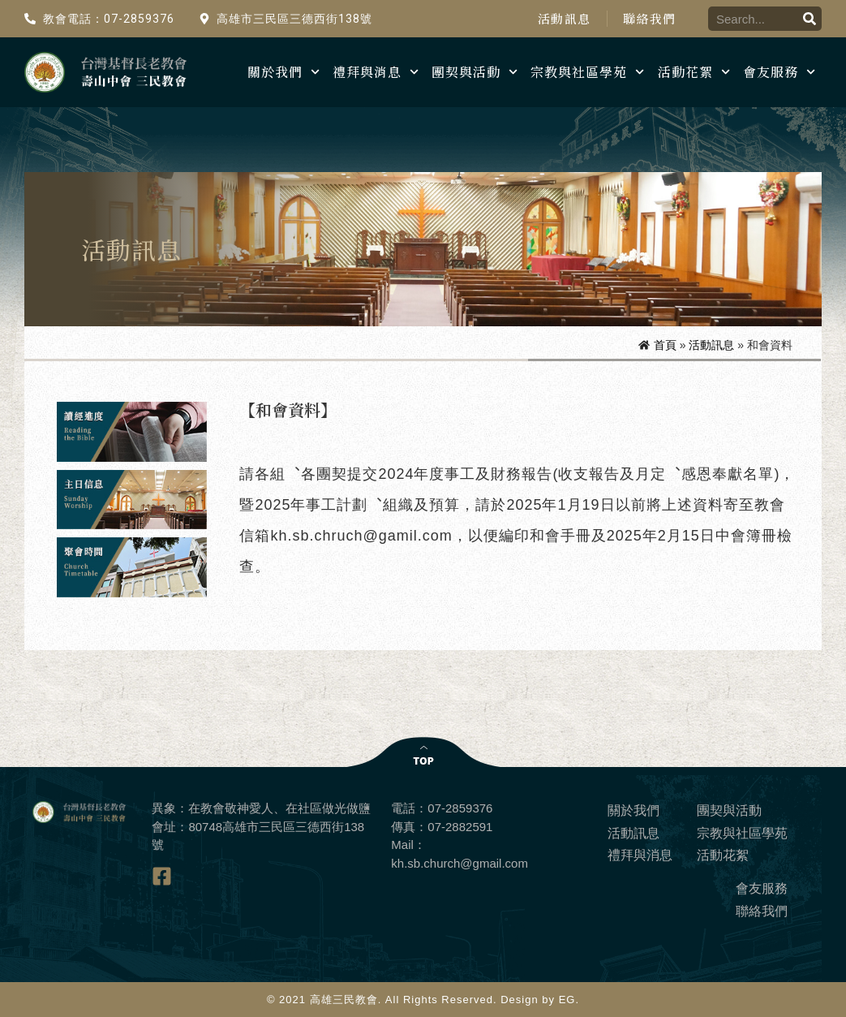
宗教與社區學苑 (587, 71)
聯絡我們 (649, 19)
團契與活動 (474, 71)
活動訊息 (563, 19)
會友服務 (779, 71)
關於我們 (283, 71)
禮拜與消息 (376, 71)
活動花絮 (694, 71)
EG (567, 999)
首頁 (665, 344)
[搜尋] (809, 18)
